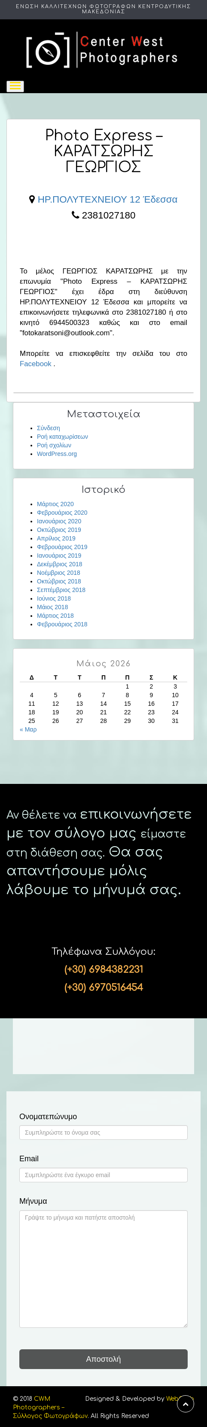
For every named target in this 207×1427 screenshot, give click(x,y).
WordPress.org (57, 453)
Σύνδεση (48, 428)
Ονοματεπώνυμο (48, 1117)
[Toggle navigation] (15, 86)
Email (29, 1159)
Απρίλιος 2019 (56, 538)
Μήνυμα (33, 1201)
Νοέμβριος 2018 (58, 572)
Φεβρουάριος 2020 (62, 512)
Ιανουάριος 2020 (59, 521)
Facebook (36, 364)
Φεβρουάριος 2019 (62, 546)
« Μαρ (28, 729)
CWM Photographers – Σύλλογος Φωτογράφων (50, 1407)
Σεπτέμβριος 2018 (61, 589)
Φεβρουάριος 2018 (62, 624)
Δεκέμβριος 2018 (59, 564)
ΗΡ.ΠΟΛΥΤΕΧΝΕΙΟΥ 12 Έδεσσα (108, 199)
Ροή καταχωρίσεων (62, 436)
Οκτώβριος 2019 (59, 529)
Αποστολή (103, 1359)
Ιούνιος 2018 (54, 598)
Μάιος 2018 (52, 607)
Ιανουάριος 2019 (59, 555)
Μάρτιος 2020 (55, 504)
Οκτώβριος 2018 (59, 581)
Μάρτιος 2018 (55, 615)
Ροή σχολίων (54, 445)
